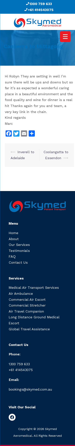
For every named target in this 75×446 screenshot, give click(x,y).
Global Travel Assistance (29, 329)
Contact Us (18, 262)
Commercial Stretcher (27, 305)
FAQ (12, 256)
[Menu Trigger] (65, 36)
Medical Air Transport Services (34, 287)
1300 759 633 (39, 4)
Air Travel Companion (26, 311)
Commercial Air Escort (27, 299)
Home (13, 233)
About (14, 239)
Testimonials (19, 251)
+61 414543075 (38, 10)
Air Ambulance (21, 293)
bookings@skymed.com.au (30, 389)
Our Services (19, 245)
